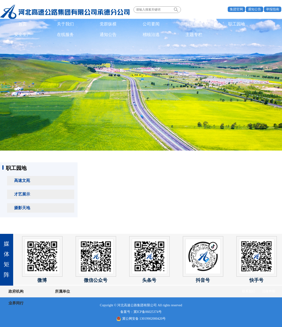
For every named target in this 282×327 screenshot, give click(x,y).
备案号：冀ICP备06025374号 (141, 312)
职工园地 (139, 24)
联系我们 (248, 291)
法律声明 (268, 291)
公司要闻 (89, 24)
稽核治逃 (240, 24)
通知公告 (254, 9)
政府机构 (16, 291)
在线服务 (189, 24)
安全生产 (164, 24)
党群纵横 (64, 24)
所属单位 (45, 291)
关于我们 (39, 24)
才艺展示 (22, 194)
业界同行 (74, 291)
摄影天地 (22, 208)
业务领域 (114, 24)
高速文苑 (22, 180)
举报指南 (272, 9)
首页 (14, 24)
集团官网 (236, 9)
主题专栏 (265, 24)
